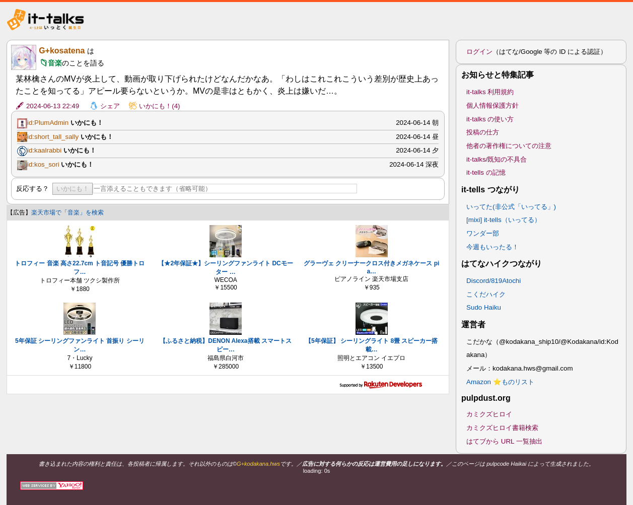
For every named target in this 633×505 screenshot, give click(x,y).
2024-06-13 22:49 (52, 106)
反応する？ (32, 188)
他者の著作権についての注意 (508, 146)
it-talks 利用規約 (490, 92)
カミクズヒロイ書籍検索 (502, 427)
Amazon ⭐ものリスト (500, 382)
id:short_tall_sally (53, 136)
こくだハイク (486, 294)
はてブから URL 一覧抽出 (504, 441)
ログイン (479, 51)
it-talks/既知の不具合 (496, 159)
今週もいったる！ (492, 247)
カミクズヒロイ (489, 414)
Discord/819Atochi (493, 280)
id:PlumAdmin (47, 122)
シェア (110, 106)
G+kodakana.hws (258, 464)
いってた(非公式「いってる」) (511, 206)
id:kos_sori (43, 164)
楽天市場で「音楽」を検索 (67, 212)
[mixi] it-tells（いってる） (503, 220)
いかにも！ (72, 188)
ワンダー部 (482, 233)
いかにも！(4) (159, 106)
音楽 (55, 63)
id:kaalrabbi (44, 150)
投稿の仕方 (482, 132)
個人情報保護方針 (492, 105)
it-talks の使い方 (490, 119)
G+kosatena (62, 50)
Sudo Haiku (483, 307)
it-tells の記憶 (486, 172)
